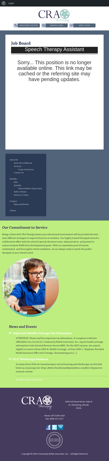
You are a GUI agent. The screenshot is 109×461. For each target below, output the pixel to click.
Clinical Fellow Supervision (30, 188)
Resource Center (26, 25)
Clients (13, 210)
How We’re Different (23, 162)
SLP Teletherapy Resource (30, 359)
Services (17, 166)
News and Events (21, 204)
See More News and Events (29, 379)
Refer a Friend (20, 191)
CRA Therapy (54, 16)
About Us (14, 159)
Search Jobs (52, 25)
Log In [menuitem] (11, 3)
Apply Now (80, 25)
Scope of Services (26, 169)
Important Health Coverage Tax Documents (42, 333)
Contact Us (19, 172)
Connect (13, 201)
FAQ (16, 181)
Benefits (13, 178)
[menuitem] (3, 3)
